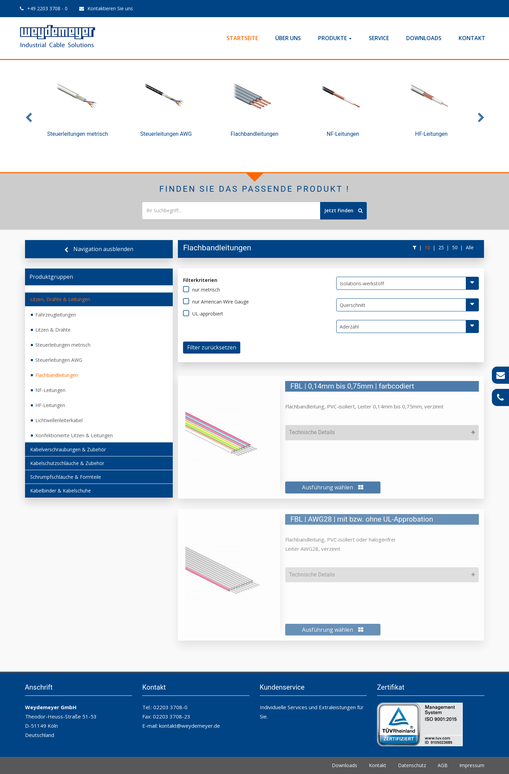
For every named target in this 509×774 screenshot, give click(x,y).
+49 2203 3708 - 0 (47, 8)
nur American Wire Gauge (220, 301)
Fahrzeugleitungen (55, 314)
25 (441, 247)
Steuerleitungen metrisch (62, 345)
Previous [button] (28, 116)
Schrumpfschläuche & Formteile (65, 477)
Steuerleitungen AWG (58, 360)
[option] (78, 108)
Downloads (423, 38)
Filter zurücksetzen (211, 347)
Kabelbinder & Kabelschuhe (60, 490)
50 (455, 247)
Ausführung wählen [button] (332, 487)
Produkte (335, 38)
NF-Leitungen (50, 390)
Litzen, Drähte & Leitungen (60, 299)
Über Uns (288, 38)
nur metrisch (206, 289)
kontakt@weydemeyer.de (189, 725)
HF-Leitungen (50, 405)
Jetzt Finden (343, 210)
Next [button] (480, 116)
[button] (414, 247)
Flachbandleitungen (56, 375)
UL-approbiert (207, 313)
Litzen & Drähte (53, 329)
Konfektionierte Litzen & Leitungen (74, 435)
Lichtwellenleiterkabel (59, 420)
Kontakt (472, 38)
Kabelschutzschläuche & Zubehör (67, 463)
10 (427, 247)
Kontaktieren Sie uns (110, 8)
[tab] (382, 432)
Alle (470, 247)
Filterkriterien (200, 280)
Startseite (242, 38)
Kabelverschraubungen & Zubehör (68, 449)
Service (379, 38)
